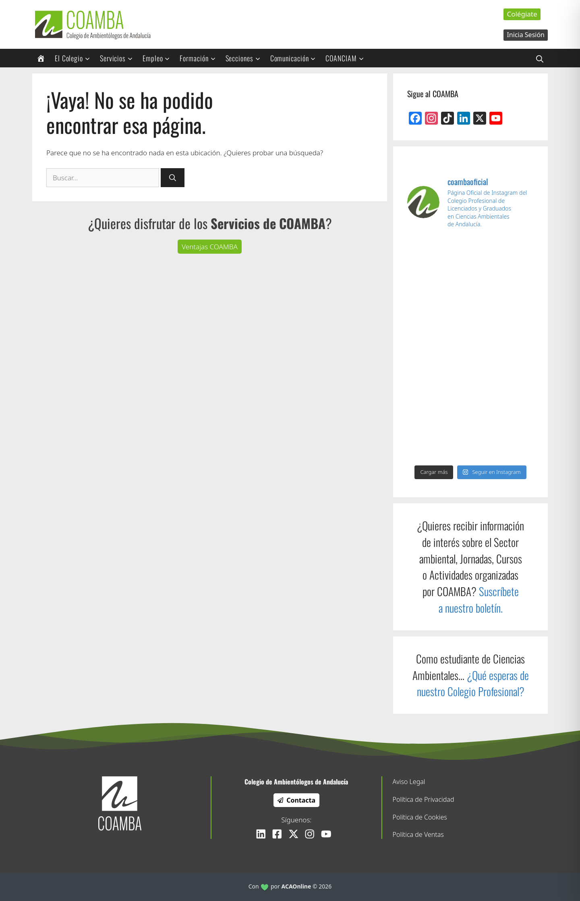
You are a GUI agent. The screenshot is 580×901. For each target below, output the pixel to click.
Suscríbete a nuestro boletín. (479, 599)
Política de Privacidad (423, 799)
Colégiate (522, 14)
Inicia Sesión (526, 34)
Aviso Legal (409, 781)
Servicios (119, 58)
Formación (200, 58)
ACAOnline (296, 886)
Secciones (246, 58)
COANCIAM (347, 58)
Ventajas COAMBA (210, 246)
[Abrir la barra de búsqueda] (540, 58)
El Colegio (75, 58)
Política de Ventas (418, 834)
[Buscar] (172, 178)
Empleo (159, 58)
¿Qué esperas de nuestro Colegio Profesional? (473, 683)
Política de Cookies (420, 817)
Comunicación (295, 58)
